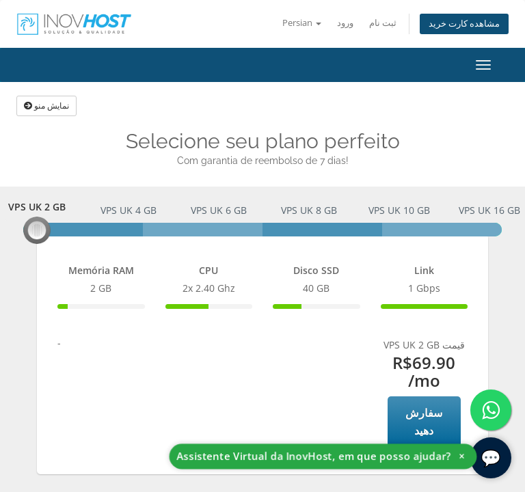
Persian (301, 23)
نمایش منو (46, 105)
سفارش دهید (423, 421)
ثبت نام (382, 23)
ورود (345, 23)
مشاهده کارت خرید (464, 23)
